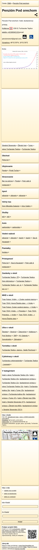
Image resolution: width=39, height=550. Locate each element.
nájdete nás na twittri (10, 490)
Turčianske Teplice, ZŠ (10, 277)
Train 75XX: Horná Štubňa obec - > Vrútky (17, 303)
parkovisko (6, 227)
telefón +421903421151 (11, 32)
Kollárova (7, 28)
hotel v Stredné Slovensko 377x (13, 402)
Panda (4, 170)
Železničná (22, 332)
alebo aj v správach (10, 497)
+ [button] (5, 92)
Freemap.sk (27, 138)
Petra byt (5, 160)
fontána (5, 252)
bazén (21, 238)
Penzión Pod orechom (21, 3)
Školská (5, 332)
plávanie (5, 195)
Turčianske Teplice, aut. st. (12, 285)
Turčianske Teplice (29, 149)
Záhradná (17, 339)
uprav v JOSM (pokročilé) (26, 417)
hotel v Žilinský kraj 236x (26, 398)
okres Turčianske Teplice (11, 149)
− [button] (5, 96)
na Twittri (21, 530)
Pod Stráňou (6, 336)
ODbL (25, 547)
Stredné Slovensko (9, 145)
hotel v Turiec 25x (17, 390)
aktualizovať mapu (13, 417)
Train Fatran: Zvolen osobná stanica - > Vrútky (19, 307)
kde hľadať (6, 502)
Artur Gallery (26, 206)
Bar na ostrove (7, 181)
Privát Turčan (14, 170)
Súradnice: (6, 43)
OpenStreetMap (17, 138)
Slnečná (13, 332)
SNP (15, 336)
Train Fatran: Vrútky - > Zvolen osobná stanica (19, 299)
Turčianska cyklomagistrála (12, 361)
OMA (9, 3)
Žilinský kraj (22, 145)
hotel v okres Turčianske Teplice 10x (15, 375)
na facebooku (16, 529)
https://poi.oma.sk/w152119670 (10, 139)
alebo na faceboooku (10, 493)
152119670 (5, 418)
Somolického (7, 339)
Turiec (30, 145)
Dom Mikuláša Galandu (10, 206)
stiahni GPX (5, 422)
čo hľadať (5, 512)
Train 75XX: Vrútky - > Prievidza (14, 311)
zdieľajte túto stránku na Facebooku (14, 529)
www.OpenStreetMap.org (26, 545)
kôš (3, 217)
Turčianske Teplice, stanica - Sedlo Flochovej (18, 350)
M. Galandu (23, 336)
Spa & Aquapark (17, 263)
